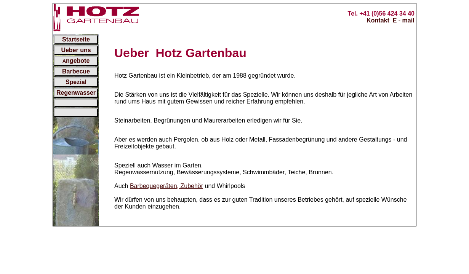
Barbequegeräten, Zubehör (166, 186)
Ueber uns (76, 50)
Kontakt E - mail (391, 20)
